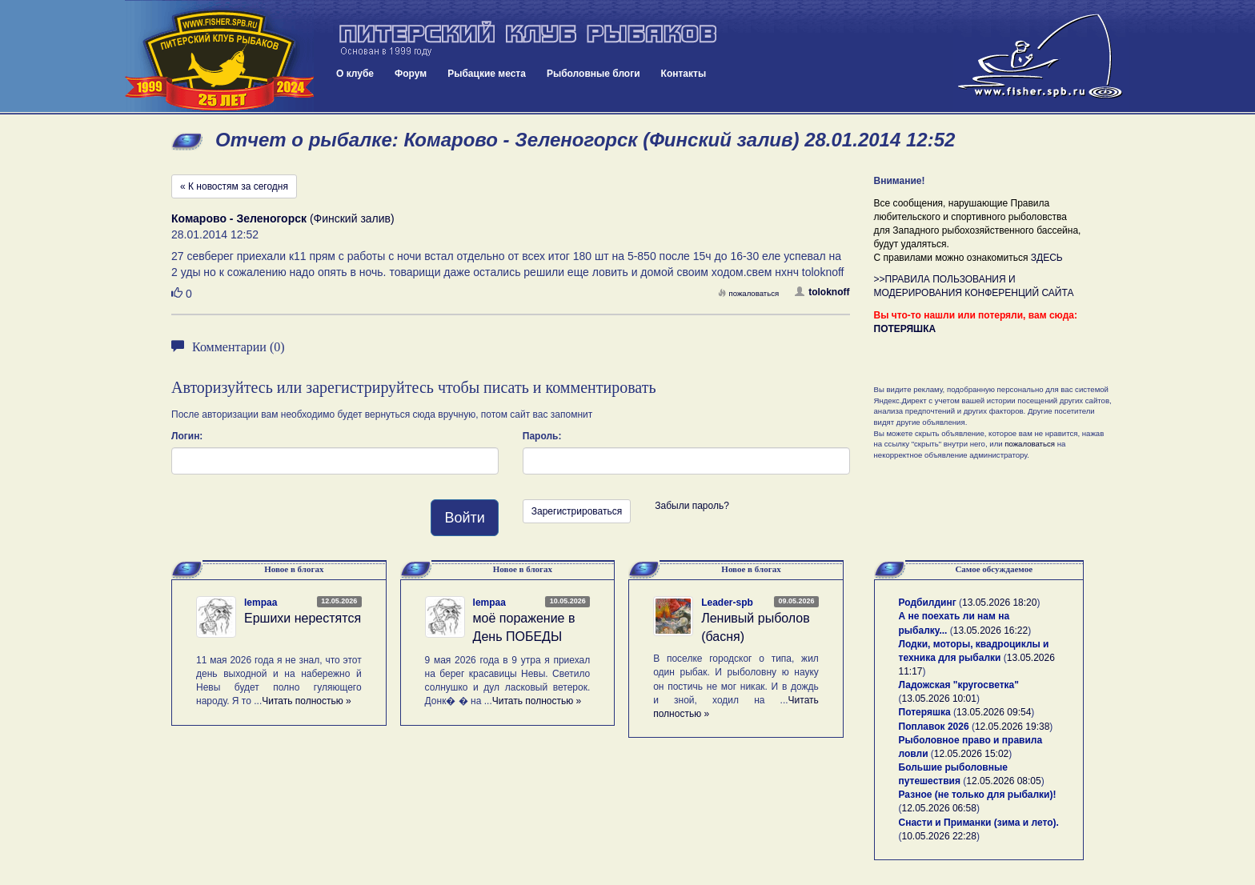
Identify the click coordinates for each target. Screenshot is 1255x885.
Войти (464, 518)
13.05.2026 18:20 (999, 602)
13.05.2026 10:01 (939, 698)
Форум (411, 73)
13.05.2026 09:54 (993, 712)
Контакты (684, 73)
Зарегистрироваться (576, 511)
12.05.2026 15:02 (971, 753)
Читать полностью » (306, 701)
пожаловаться (748, 293)
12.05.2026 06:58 (939, 808)
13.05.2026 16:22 (990, 630)
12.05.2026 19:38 (1012, 726)
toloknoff (822, 292)
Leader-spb (727, 602)
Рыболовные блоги (593, 73)
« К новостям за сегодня (234, 186)
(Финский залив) (283, 218)
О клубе (355, 73)
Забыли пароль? (692, 505)
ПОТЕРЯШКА (905, 328)
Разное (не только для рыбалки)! (978, 794)
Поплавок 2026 (934, 726)
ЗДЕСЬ (1047, 257)
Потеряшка (925, 712)
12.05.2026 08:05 (1003, 781)
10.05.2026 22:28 (939, 836)
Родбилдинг (927, 602)
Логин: (186, 436)
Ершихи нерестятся (302, 618)
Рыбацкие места (486, 73)
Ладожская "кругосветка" (959, 685)
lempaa (260, 602)
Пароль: (542, 436)
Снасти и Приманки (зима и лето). (979, 822)
